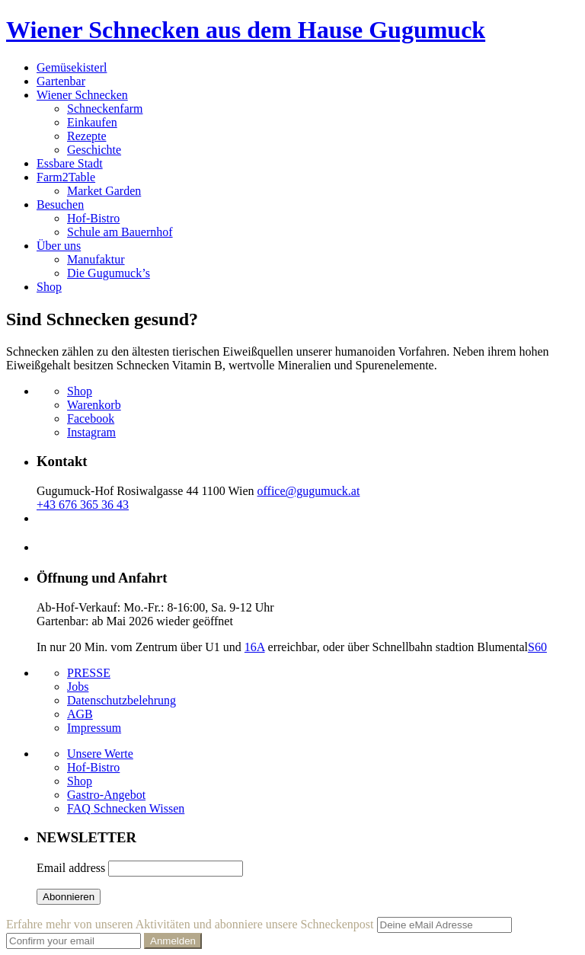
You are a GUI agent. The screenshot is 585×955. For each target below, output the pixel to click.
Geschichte (94, 149)
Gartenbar (61, 81)
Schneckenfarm (105, 108)
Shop (49, 286)
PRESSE (88, 672)
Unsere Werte (100, 753)
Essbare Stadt (70, 163)
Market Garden (104, 190)
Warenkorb (94, 404)
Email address (71, 867)
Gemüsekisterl (72, 67)
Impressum (94, 727)
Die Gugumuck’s (108, 273)
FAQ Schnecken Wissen (125, 808)
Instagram (91, 432)
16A (255, 646)
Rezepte (87, 135)
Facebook (90, 418)
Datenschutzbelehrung (121, 700)
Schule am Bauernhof (120, 231)
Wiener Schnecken (82, 94)
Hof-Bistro (93, 218)
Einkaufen (92, 122)
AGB (80, 713)
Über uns (59, 245)
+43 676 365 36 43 (83, 504)
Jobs (77, 686)
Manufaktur (96, 259)
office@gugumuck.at (308, 490)
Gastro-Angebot (106, 794)
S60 (537, 646)
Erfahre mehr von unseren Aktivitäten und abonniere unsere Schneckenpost (190, 924)
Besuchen (60, 204)
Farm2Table (66, 177)
